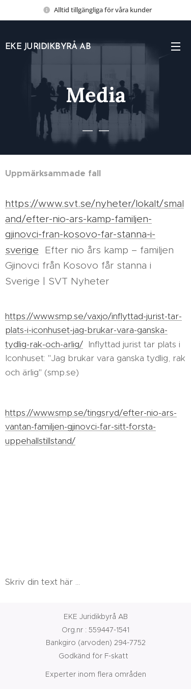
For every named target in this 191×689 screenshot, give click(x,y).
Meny (175, 46)
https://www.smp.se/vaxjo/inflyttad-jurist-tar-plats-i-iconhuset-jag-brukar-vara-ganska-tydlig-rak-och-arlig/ (93, 329)
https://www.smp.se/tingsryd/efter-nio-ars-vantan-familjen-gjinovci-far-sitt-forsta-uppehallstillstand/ (91, 426)
